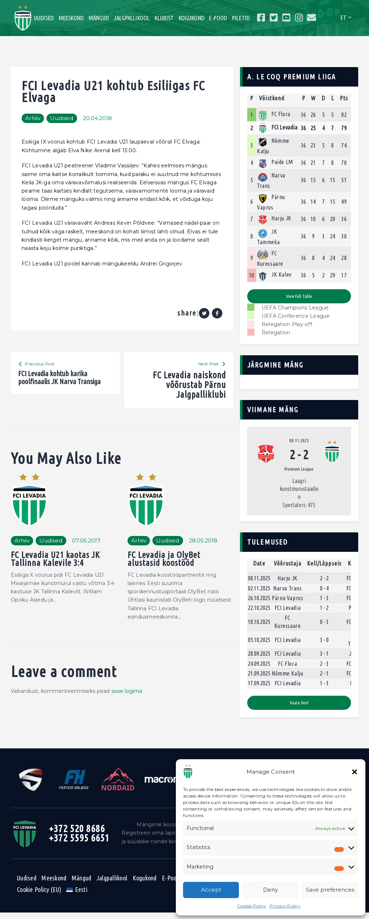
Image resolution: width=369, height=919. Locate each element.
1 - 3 (324, 604)
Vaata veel (299, 709)
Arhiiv (35, 118)
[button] (354, 771)
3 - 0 (324, 645)
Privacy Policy (285, 906)
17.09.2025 (259, 689)
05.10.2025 (259, 645)
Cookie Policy (251, 906)
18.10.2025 (259, 628)
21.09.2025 (259, 679)
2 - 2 (324, 584)
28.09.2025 (259, 659)
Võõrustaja (287, 569)
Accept (211, 889)
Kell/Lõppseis (324, 569)
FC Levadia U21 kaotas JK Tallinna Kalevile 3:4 (58, 563)
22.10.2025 (259, 614)
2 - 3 (324, 669)
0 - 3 (324, 628)
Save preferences (330, 889)
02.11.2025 (259, 594)
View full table (299, 296)
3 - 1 (324, 659)
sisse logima (127, 696)
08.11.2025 (299, 440)
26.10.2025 (259, 604)
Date (259, 569)
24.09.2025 (259, 669)
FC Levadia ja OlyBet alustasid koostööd (165, 563)
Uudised (68, 118)
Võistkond (271, 98)
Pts (344, 98)
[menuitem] (77, 896)
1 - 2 (324, 614)
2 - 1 (324, 679)
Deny (270, 889)
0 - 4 (324, 594)
